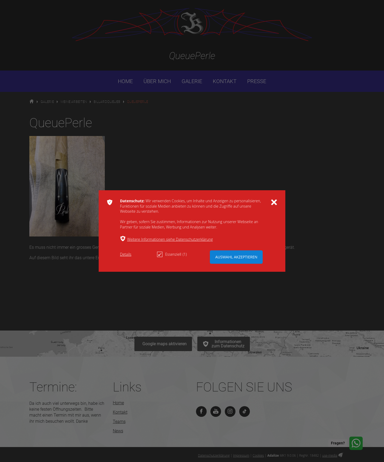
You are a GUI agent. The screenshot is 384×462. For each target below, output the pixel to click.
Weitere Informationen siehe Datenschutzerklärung (170, 239)
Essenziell (172, 254)
